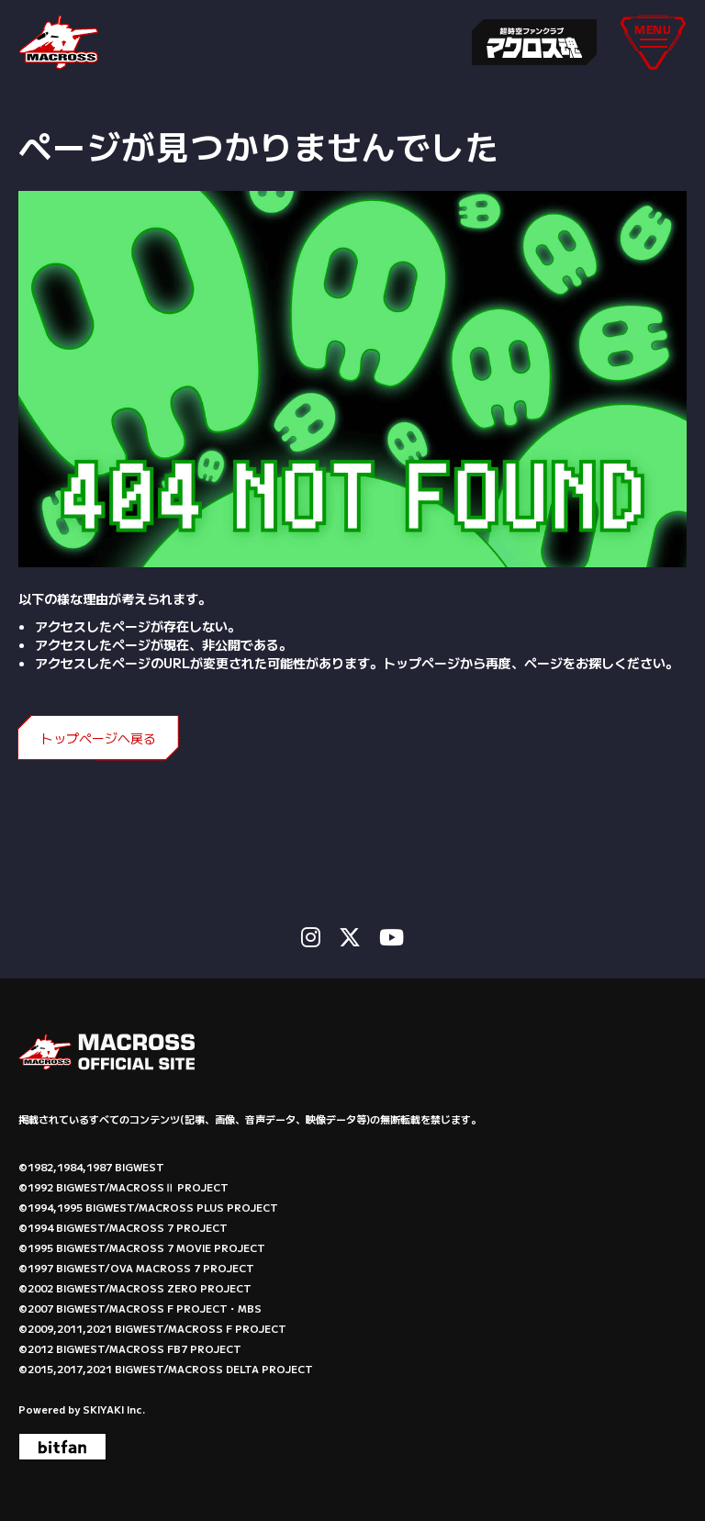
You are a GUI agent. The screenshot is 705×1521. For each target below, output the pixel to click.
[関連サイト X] (350, 936)
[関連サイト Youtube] (391, 936)
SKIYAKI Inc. (114, 1409)
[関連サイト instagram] (310, 936)
